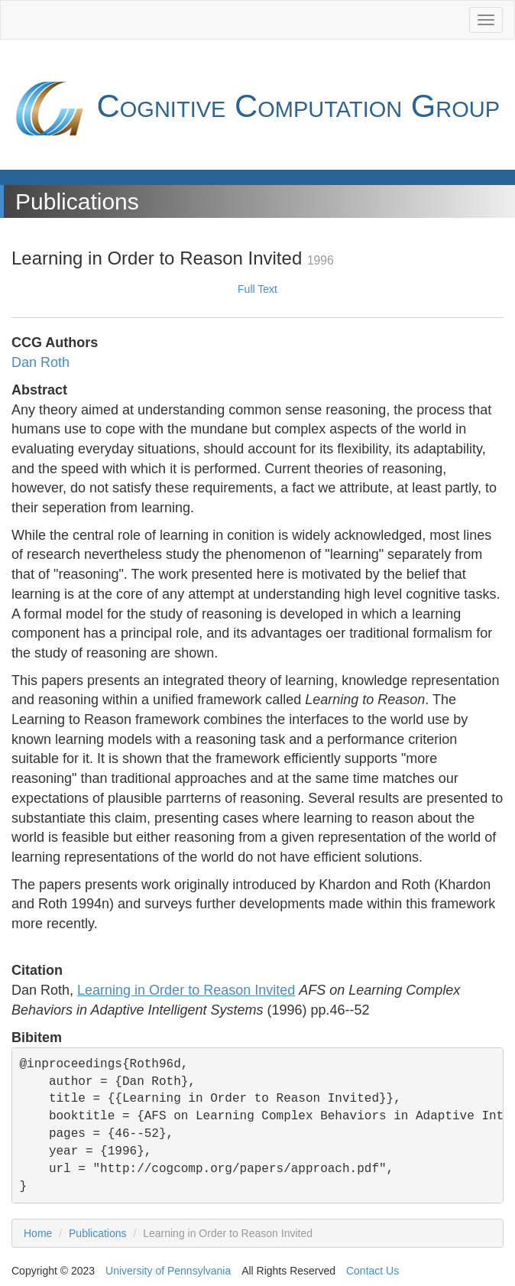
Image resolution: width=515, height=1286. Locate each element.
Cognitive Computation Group (255, 108)
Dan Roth (40, 362)
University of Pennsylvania (168, 1271)
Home (38, 1233)
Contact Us (372, 1271)
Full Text (257, 289)
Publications (98, 1233)
